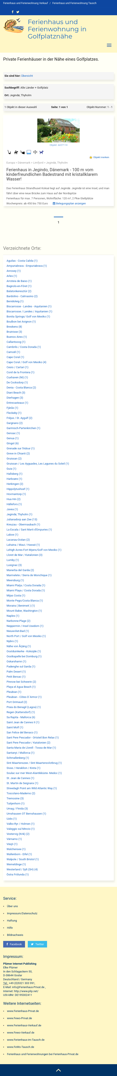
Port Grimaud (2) (17, 702)
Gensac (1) (13, 433)
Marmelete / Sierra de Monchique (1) (29, 575)
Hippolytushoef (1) (18, 489)
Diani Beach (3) (16, 392)
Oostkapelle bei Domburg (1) (24, 656)
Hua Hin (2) (14, 499)
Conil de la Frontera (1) (20, 372)
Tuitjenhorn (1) (16, 803)
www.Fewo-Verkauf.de (20, 1032)
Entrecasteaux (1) (17, 402)
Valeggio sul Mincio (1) (21, 828)
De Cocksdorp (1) (17, 382)
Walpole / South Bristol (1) (23, 859)
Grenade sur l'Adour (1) (21, 448)
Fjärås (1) (12, 407)
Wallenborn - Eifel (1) (19, 854)
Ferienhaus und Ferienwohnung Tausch (74, 3)
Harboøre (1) (14, 478)
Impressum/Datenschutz (22, 913)
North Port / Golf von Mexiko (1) (26, 636)
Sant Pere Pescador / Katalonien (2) (28, 742)
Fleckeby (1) (14, 412)
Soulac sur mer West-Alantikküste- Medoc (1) (34, 773)
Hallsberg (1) (14, 473)
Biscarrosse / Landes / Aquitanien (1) (29, 311)
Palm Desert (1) (16, 671)
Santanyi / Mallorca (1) (20, 752)
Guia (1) (11, 468)
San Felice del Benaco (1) (22, 732)
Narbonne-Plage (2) (18, 620)
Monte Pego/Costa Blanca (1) (25, 600)
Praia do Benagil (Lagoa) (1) (24, 707)
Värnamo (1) (14, 839)
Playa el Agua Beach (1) (21, 686)
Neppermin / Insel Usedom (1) (25, 626)
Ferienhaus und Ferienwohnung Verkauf (25, 3)
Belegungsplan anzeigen (69, 203)
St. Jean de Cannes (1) (20, 778)
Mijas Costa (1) (16, 595)
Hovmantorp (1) (16, 494)
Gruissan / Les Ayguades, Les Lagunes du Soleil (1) (38, 463)
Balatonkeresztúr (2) (19, 291)
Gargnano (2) (15, 423)
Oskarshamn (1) (16, 661)
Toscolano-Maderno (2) (21, 793)
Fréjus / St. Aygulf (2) (19, 418)
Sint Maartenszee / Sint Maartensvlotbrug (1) (34, 762)
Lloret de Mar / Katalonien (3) (24, 554)
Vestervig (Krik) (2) (18, 833)
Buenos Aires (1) (17, 336)
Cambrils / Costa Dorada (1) (24, 347)
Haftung (12, 920)
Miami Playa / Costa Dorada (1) (26, 590)
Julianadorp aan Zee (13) (22, 519)
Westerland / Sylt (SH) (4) (22, 869)
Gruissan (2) (14, 458)
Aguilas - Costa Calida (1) (22, 260)
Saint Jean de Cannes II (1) (23, 722)
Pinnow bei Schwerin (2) (21, 681)
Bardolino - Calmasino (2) (22, 296)
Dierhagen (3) (15, 397)
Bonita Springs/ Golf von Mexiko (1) (28, 316)
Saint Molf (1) (15, 727)
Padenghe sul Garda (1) (21, 666)
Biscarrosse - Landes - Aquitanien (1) (29, 306)
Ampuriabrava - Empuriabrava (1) (27, 265)
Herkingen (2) (15, 483)
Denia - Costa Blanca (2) (21, 387)
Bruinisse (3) (14, 331)
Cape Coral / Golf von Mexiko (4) (26, 362)
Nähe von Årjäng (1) (19, 646)
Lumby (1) (13, 560)
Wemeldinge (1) (16, 864)
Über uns (12, 906)
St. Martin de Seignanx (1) (22, 783)
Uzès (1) (12, 818)
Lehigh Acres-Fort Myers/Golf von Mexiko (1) (34, 549)
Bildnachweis (15, 935)
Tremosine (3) (15, 798)
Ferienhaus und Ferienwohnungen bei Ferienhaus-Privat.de (42, 1054)
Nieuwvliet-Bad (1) (18, 631)
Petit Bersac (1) (16, 676)
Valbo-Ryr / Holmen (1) (21, 823)
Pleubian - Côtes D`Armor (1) (24, 697)
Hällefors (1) (14, 504)
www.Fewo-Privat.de (19, 1018)
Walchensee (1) (16, 849)
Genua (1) (13, 438)
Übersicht (27, 75)
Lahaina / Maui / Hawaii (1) (23, 544)
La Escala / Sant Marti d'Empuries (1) (29, 529)
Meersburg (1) (15, 580)
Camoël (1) (13, 352)
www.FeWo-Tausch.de (20, 1047)
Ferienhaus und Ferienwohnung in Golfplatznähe (57, 29)
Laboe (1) (12, 534)
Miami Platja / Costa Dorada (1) (26, 585)
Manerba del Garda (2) (20, 570)
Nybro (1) (12, 641)
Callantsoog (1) (16, 341)
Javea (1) (12, 509)
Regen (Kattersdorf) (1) (21, 712)
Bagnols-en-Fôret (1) (19, 286)
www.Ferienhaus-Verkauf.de (24, 1025)
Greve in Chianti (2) (18, 453)
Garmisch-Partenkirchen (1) (23, 428)
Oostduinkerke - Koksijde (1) (24, 651)
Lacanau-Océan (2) (18, 539)
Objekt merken (101, 157)
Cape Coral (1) (15, 357)
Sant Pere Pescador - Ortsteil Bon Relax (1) (33, 737)
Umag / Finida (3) (17, 808)
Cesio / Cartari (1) (17, 367)
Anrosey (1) (14, 270)
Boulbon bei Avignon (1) (21, 321)
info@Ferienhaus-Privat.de (28, 987)
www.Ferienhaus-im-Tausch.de (26, 1039)
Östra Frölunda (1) (18, 874)
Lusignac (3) (14, 565)
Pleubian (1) (14, 691)
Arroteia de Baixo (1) (19, 281)
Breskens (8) (14, 326)
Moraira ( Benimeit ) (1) (21, 605)
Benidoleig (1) (15, 301)
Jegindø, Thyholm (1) (19, 514)
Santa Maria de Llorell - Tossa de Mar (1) (31, 747)
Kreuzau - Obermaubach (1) (23, 524)
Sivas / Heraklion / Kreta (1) (23, 768)
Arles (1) (12, 276)
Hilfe (10, 927)
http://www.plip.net (25, 991)
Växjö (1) (12, 844)
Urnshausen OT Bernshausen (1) (26, 813)
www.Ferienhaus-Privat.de (23, 1011)
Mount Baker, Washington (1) (24, 610)
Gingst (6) (13, 443)
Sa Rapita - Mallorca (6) (21, 717)
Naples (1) (13, 615)
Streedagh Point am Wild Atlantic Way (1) (32, 788)
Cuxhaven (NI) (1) (17, 377)
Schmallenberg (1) (18, 757)
